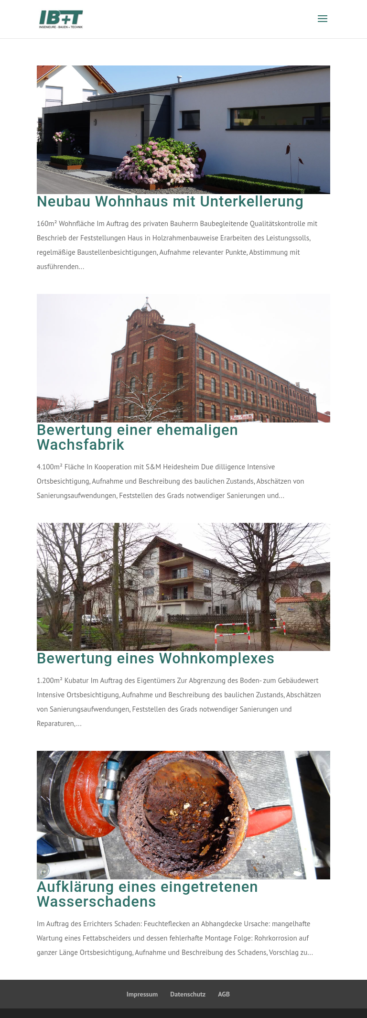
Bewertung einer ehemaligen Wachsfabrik (137, 437)
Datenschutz (187, 994)
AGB (224, 994)
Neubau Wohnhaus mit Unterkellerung (170, 201)
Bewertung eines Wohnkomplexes (156, 658)
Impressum (142, 994)
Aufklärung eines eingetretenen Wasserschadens (148, 894)
